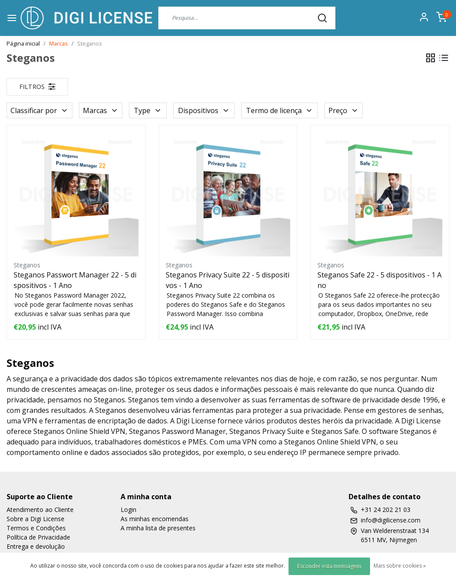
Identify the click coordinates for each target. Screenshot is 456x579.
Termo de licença (279, 110)
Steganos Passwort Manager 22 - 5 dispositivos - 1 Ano (75, 280)
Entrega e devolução (36, 546)
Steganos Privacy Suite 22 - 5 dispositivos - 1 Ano (227, 280)
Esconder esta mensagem (329, 566)
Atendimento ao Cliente (40, 509)
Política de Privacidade (38, 537)
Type (148, 110)
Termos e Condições (36, 528)
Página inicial (23, 43)
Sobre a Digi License (35, 519)
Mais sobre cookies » (400, 565)
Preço (343, 110)
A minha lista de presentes (158, 528)
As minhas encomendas (155, 519)
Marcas (58, 43)
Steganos (89, 43)
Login (128, 509)
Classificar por (39, 110)
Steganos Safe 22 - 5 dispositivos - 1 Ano (379, 280)
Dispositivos (204, 110)
